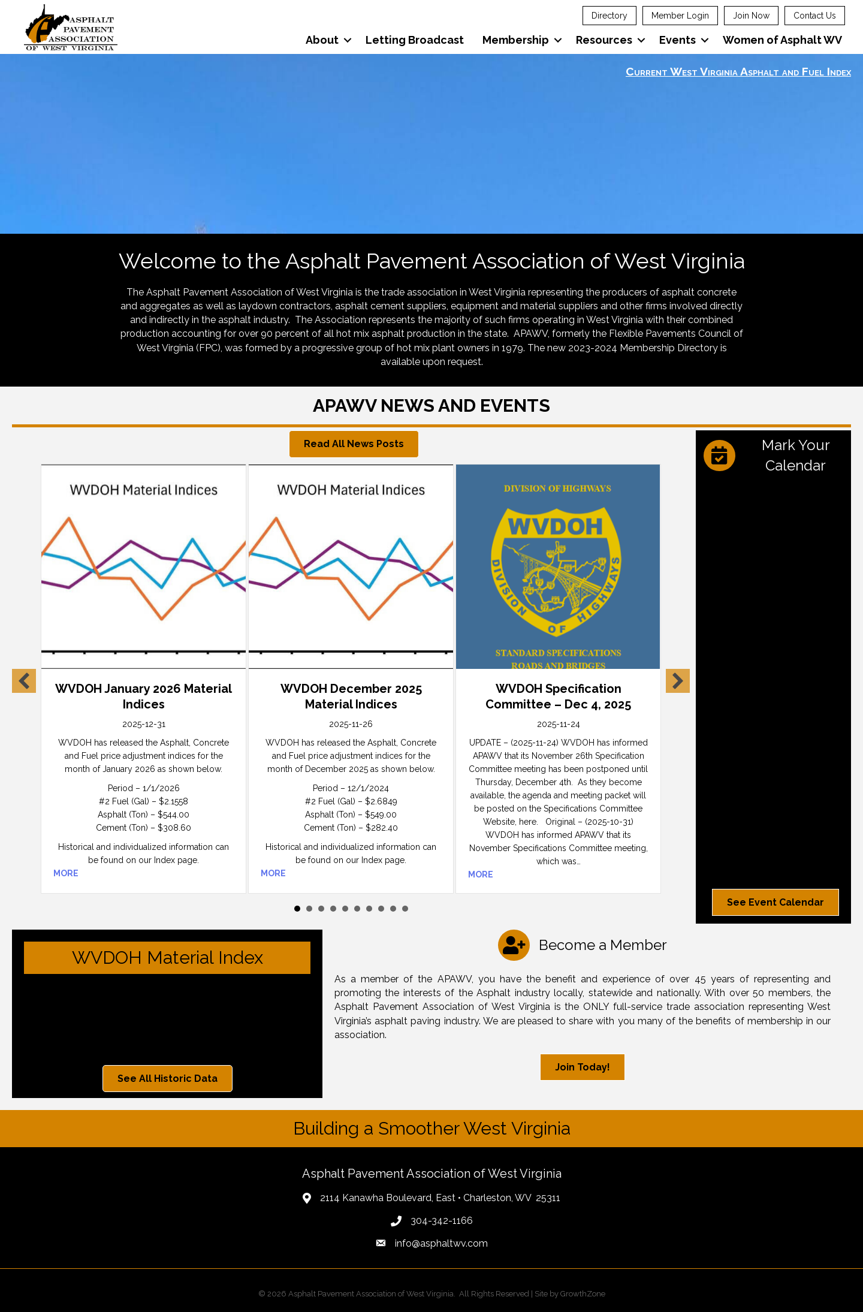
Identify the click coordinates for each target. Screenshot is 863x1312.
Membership (515, 40)
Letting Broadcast (415, 40)
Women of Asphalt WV (782, 40)
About (322, 40)
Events (677, 40)
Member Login (680, 15)
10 (405, 909)
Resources (604, 40)
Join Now (751, 15)
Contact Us (814, 15)
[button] (354, 443)
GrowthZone (582, 1293)
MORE (66, 873)
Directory (609, 15)
